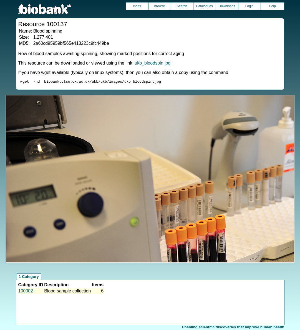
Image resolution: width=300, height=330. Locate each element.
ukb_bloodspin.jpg (152, 63)
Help (272, 6)
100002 (25, 291)
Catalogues (204, 6)
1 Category (29, 277)
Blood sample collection (67, 291)
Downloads (227, 6)
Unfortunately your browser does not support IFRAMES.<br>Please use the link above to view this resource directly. (150, 180)
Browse (159, 6)
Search (182, 6)
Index (137, 6)
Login (249, 6)
